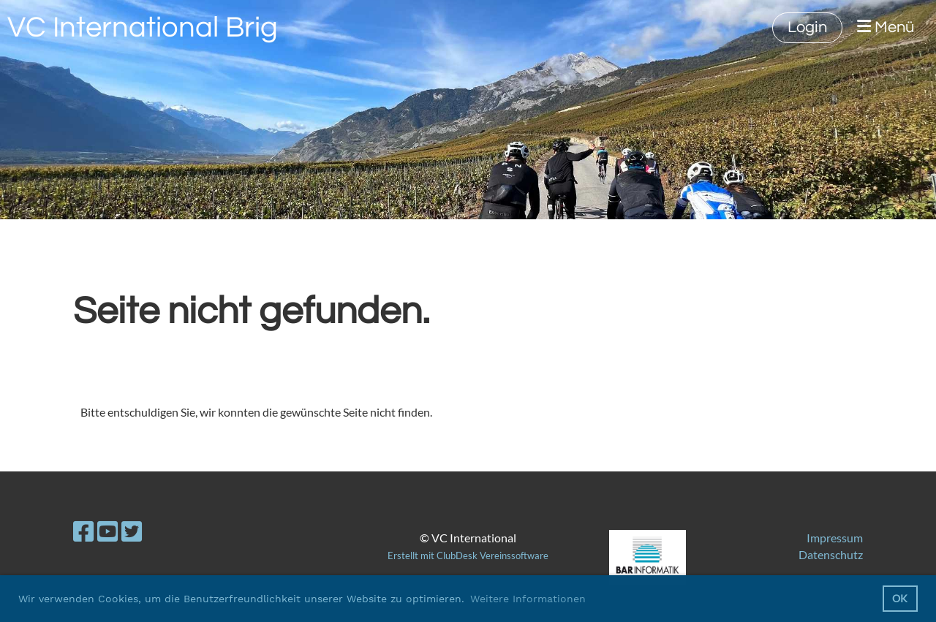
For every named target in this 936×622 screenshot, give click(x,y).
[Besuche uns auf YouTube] (107, 531)
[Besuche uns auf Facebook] (83, 531)
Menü (885, 27)
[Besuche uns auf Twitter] (131, 531)
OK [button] (899, 598)
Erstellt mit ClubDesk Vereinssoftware (468, 555)
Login (807, 27)
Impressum (835, 538)
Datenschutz (831, 554)
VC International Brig (142, 27)
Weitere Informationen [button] (528, 598)
